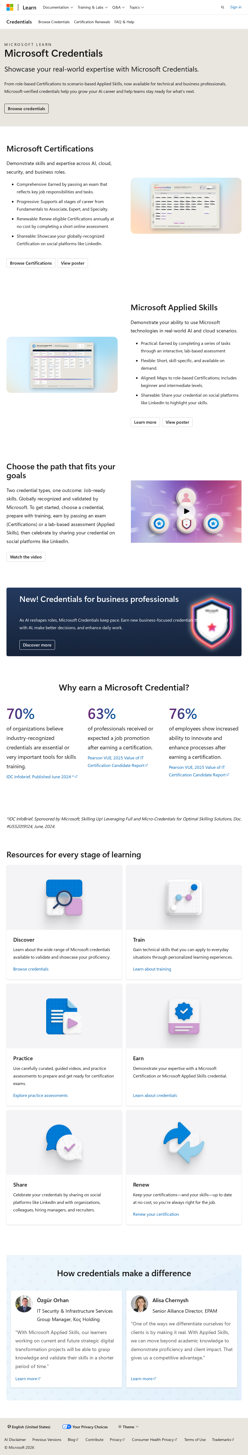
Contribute (94, 1439)
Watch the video (26, 557)
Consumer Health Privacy (153, 1439)
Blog (71, 1439)
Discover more (37, 645)
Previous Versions (46, 1439)
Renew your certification (156, 1214)
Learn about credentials (155, 1095)
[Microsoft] (9, 7)
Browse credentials (26, 108)
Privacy (116, 1439)
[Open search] (222, 7)
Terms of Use (195, 1439)
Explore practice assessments (40, 1095)
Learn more (145, 422)
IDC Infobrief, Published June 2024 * (40, 776)
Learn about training (152, 969)
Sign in (236, 6)
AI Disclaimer (15, 1439)
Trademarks (221, 1439)
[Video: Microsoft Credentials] (186, 511)
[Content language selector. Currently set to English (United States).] (29, 1427)
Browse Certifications (31, 263)
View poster (72, 263)
